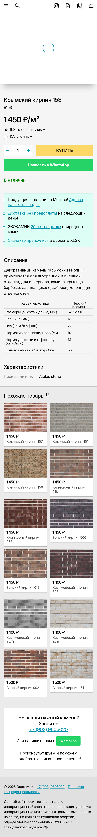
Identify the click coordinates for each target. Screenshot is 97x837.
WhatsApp (68, 741)
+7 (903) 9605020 (48, 729)
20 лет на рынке (46, 226)
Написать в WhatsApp (48, 165)
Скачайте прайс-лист (28, 240)
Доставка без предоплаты (32, 213)
